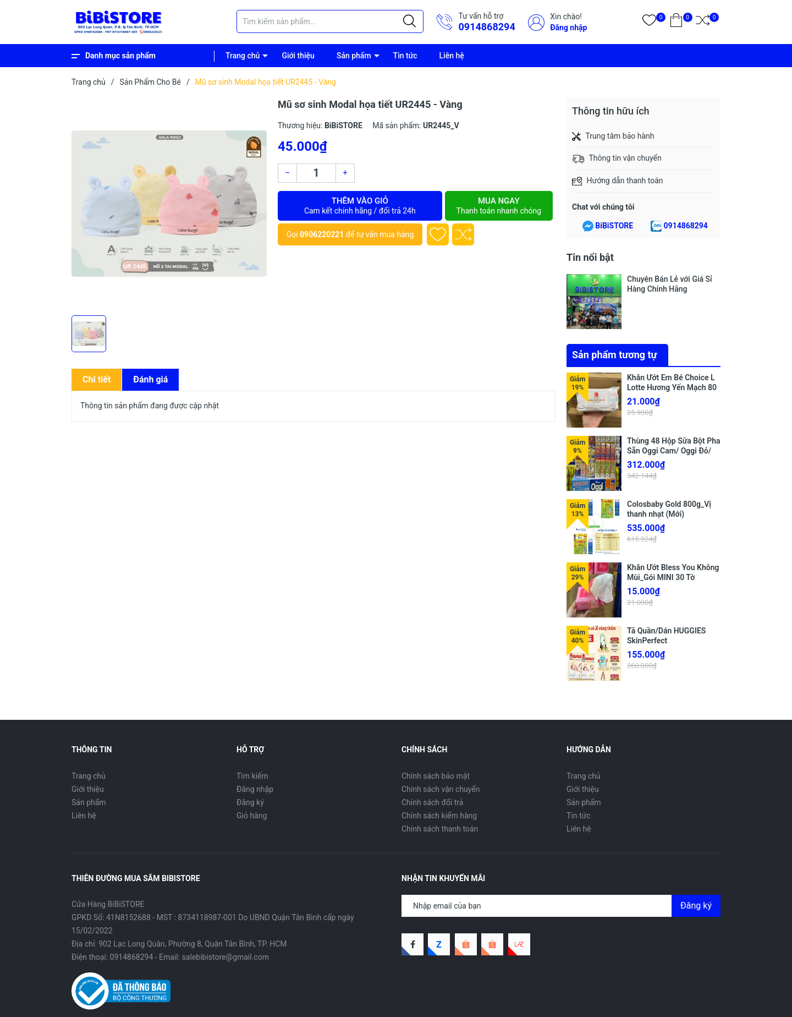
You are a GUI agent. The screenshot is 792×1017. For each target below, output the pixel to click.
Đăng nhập (568, 27)
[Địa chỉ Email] (561, 906)
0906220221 (322, 234)
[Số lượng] (316, 173)
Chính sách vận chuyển (441, 789)
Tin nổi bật (590, 257)
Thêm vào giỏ (360, 206)
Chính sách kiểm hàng (439, 815)
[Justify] (409, 21)
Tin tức (405, 55)
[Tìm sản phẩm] (330, 21)
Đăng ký (250, 802)
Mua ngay (499, 206)
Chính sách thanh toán (440, 828)
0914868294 (486, 26)
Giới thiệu (298, 55)
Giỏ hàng (252, 815)
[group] (169, 203)
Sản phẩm (354, 55)
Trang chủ (243, 55)
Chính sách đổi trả (432, 802)
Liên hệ (451, 55)
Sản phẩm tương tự (614, 354)
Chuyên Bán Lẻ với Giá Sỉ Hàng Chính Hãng (669, 284)
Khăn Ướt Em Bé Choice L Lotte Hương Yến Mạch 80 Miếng (672, 387)
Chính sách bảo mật (436, 776)
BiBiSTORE (614, 225)
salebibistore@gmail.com (225, 957)
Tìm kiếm (252, 776)
